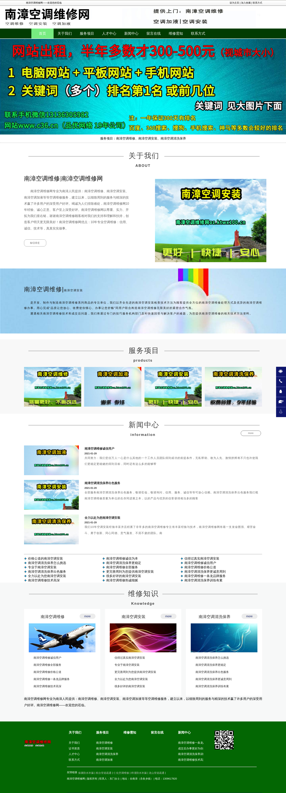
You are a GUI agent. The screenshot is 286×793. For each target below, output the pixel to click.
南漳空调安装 (133, 616)
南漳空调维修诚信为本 (122, 558)
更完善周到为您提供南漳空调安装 (130, 571)
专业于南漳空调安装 (42, 567)
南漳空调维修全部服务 (122, 567)
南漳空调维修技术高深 (44, 580)
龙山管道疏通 (156, 773)
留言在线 (157, 732)
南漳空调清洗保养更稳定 (123, 563)
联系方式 (257, 2)
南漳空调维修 (53, 616)
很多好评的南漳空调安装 (123, 576)
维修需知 (129, 732)
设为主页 (234, 2)
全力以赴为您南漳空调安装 (102, 517)
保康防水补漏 (86, 773)
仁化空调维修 (121, 773)
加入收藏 (246, 2)
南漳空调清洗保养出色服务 (102, 483)
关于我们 (75, 732)
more (35, 243)
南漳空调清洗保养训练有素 (203, 580)
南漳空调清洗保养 (214, 616)
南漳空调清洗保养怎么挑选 (47, 563)
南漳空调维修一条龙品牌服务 (205, 576)
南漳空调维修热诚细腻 (122, 580)
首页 (42, 33)
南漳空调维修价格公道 (200, 567)
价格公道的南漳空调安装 (45, 558)
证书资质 (74, 748)
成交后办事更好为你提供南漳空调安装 (201, 748)
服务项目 (102, 732)
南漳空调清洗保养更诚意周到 (205, 571)
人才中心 (74, 754)
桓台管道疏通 (103, 773)
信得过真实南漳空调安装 (201, 558)
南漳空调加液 (104, 759)
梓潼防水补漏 (139, 773)
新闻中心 (184, 732)
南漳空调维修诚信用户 (99, 448)
